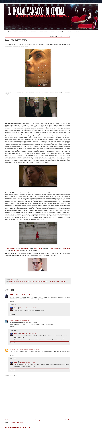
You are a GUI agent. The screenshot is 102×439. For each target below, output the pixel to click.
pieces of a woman (48, 281)
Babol (15, 308)
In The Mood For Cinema (16, 349)
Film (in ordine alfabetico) (19, 31)
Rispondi (12, 301)
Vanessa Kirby (11, 248)
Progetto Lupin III (60, 31)
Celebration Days (33, 31)
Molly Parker (16, 250)
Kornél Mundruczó (30, 281)
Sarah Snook (66, 248)
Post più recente (9, 420)
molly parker (38, 281)
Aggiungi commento (11, 375)
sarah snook (56, 281)
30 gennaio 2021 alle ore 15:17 (31, 349)
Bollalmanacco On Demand (47, 31)
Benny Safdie (54, 248)
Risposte (13, 304)
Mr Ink (11, 320)
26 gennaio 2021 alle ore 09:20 (28, 308)
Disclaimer (76, 31)
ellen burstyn (22, 281)
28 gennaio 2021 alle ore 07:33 (21, 320)
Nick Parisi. (13, 295)
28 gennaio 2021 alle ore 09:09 (28, 333)
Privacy (69, 31)
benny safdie (12, 281)
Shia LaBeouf (25, 248)
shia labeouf (62, 281)
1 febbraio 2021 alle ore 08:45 (27, 362)
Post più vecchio (66, 420)
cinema (17, 281)
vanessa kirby (9, 283)
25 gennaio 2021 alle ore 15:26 (24, 295)
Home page (8, 31)
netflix (42, 281)
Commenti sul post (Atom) (16, 422)
